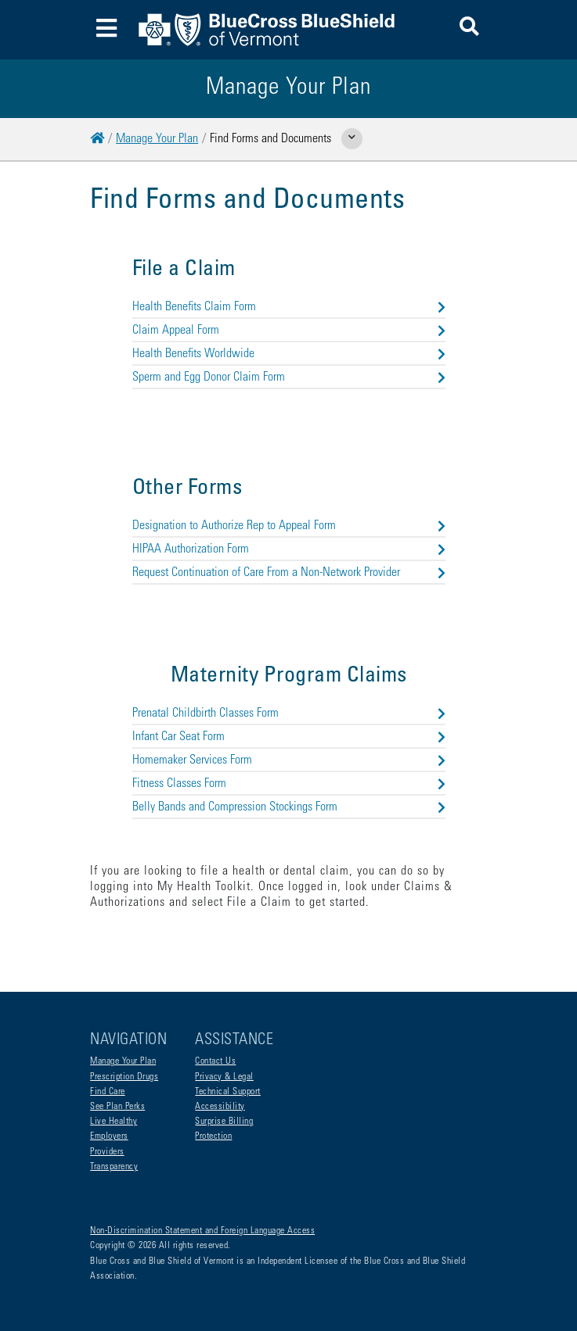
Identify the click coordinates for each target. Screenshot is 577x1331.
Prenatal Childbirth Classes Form (288, 713)
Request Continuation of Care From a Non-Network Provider (288, 573)
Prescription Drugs (124, 1077)
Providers (107, 1152)
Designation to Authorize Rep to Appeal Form (288, 526)
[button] (469, 29)
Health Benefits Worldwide (288, 354)
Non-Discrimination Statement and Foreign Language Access (202, 1231)
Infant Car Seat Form (288, 737)
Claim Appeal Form (288, 330)
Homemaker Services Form (288, 760)
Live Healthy (113, 1121)
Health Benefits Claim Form (288, 307)
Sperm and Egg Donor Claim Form (288, 377)
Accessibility (220, 1106)
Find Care (107, 1092)
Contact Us (215, 1061)
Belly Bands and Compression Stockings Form (288, 807)
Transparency (114, 1167)
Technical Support (228, 1092)
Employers (109, 1136)
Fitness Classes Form (288, 784)
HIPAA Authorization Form (288, 549)
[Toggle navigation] (106, 30)
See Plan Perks (117, 1106)
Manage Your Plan (157, 139)
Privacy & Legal (224, 1077)
